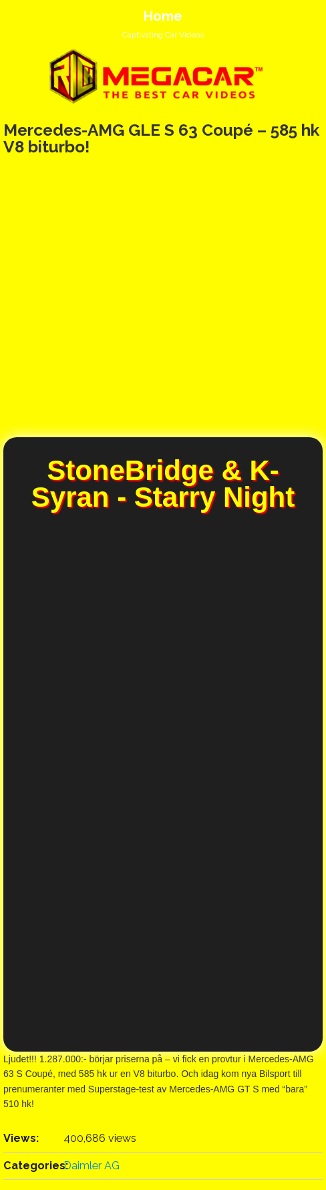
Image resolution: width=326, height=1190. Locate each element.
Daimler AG (91, 1165)
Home (163, 16)
